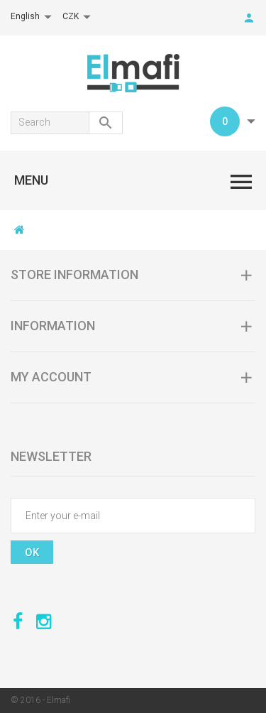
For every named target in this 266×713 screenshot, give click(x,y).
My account (51, 376)
